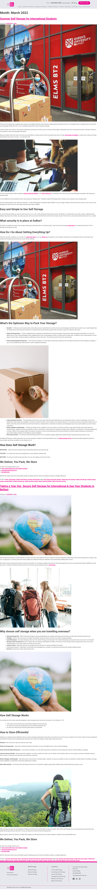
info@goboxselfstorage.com (9, 470)
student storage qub (18, 481)
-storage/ (24, 468)
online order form (31, 237)
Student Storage (53, 6)
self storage (52, 565)
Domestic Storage (28, 6)
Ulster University (46, 193)
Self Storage (12, 479)
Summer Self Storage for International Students (28, 18)
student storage (91, 479)
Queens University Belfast (31, 193)
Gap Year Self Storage (11, 858)
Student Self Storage (21, 479)
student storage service (65, 438)
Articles (74, 6)
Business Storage (40, 6)
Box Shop (68, 6)
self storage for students (71, 135)
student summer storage (31, 481)
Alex (15, 23)
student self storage (81, 479)
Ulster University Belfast (45, 481)
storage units (70, 225)
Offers (61, 6)
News (6, 479)
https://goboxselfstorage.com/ (10, 468)
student (20, 468)
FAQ (80, 6)
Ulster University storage (59, 481)
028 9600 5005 (5, 472)
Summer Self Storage (34, 479)
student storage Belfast (6, 481)
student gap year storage (68, 479)
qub (45, 479)
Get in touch (86, 6)
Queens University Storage (54, 479)
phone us (44, 237)
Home (19, 6)
